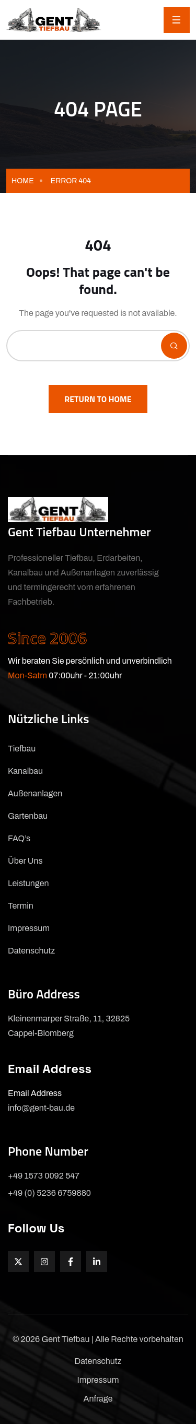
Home (22, 181)
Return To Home (97, 399)
